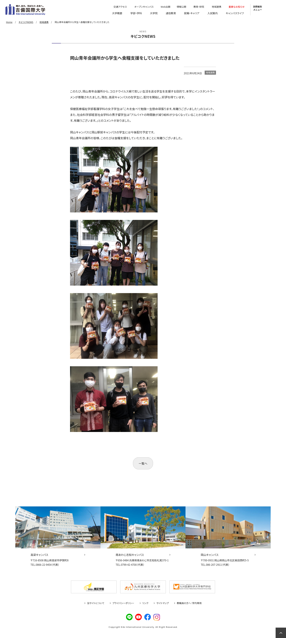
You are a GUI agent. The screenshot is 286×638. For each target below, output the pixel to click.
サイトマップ (162, 603)
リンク (145, 603)
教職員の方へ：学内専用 (189, 603)
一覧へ (143, 463)
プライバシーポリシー (123, 603)
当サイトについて (95, 603)
